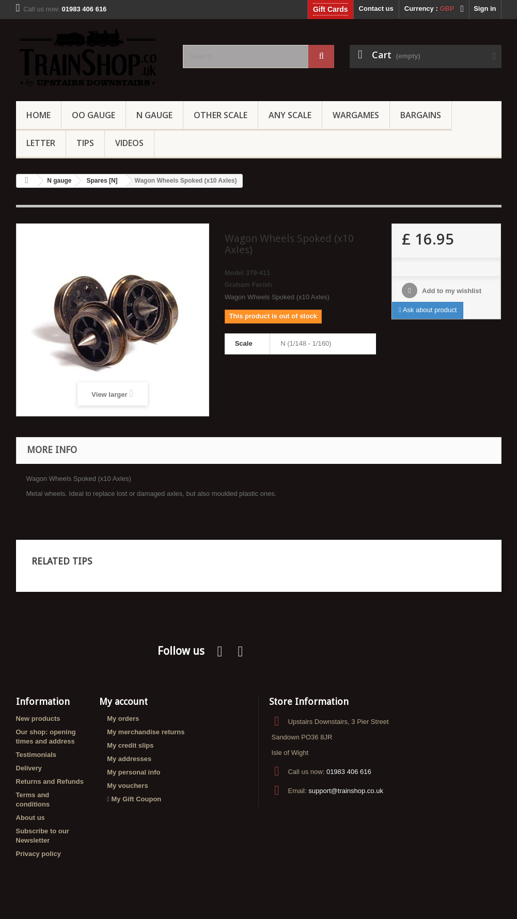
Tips (85, 143)
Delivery (29, 768)
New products (38, 718)
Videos (129, 143)
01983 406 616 (348, 772)
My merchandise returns (145, 732)
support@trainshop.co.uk (345, 791)
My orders (123, 718)
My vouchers (127, 785)
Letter (40, 143)
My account (123, 701)
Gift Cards (330, 9)
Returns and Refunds (50, 781)
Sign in (485, 8)
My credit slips (130, 745)
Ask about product (428, 310)
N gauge (59, 180)
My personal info (133, 772)
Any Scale (290, 115)
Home (38, 115)
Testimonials (36, 755)
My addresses (129, 759)
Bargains (420, 115)
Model (234, 273)
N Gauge (154, 115)
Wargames (356, 115)
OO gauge (93, 115)
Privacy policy (38, 854)
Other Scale (220, 115)
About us (30, 817)
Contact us (376, 8)
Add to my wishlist (450, 291)
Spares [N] (102, 180)
